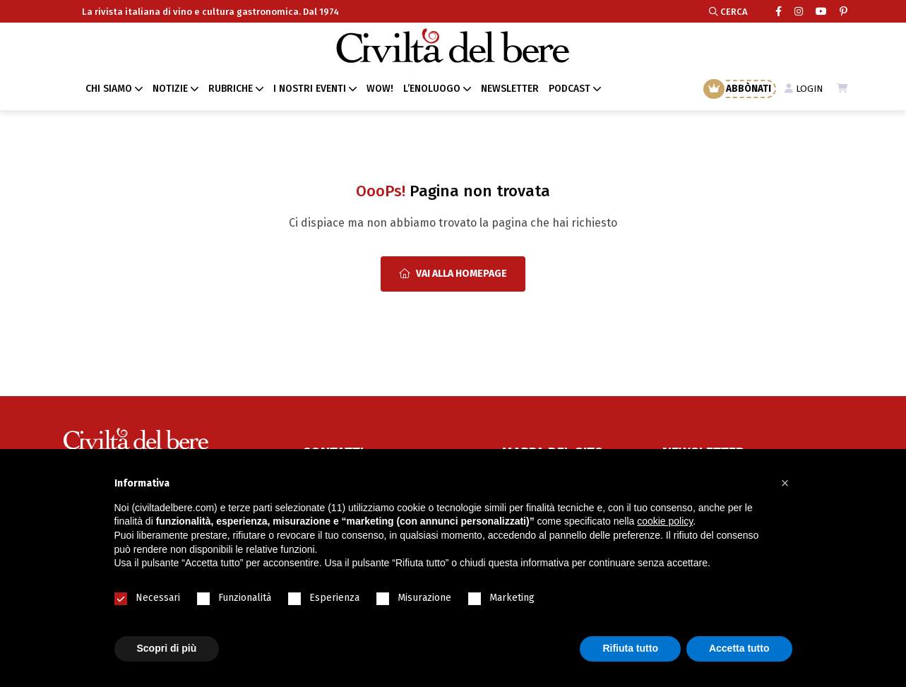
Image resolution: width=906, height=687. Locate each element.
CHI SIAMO (108, 89)
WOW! (379, 89)
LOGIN (802, 89)
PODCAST (569, 89)
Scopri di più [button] (167, 648)
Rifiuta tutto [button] (630, 648)
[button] (785, 483)
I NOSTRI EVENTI (309, 89)
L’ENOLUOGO (431, 89)
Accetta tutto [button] (739, 648)
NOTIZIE (170, 89)
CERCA (728, 11)
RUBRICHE (230, 89)
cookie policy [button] (665, 521)
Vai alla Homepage (453, 274)
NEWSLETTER (510, 89)
